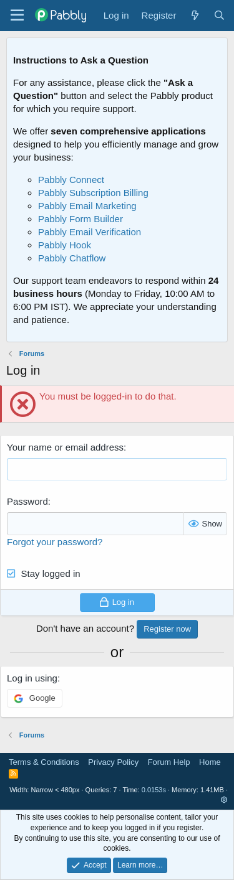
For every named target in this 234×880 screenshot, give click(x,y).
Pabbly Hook (64, 245)
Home (210, 762)
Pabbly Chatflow (71, 258)
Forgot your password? (54, 541)
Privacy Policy (113, 762)
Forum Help (169, 762)
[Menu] (17, 15)
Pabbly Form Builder (80, 218)
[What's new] (194, 15)
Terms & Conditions (44, 762)
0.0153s (154, 789)
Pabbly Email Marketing (87, 205)
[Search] (219, 15)
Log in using (32, 678)
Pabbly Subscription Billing (93, 192)
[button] (224, 799)
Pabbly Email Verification (89, 232)
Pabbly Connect (71, 179)
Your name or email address (65, 447)
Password (27, 501)
